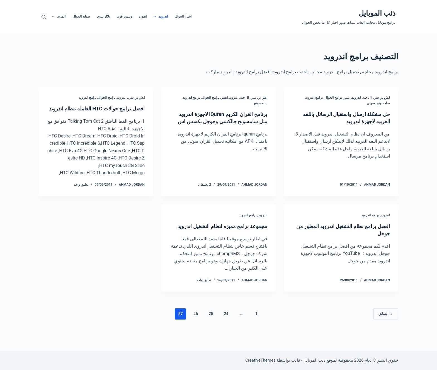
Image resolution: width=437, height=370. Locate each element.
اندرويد (159, 16)
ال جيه (367, 98)
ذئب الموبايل (377, 13)
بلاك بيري (103, 16)
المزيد (57, 16)
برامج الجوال (333, 98)
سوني (371, 103)
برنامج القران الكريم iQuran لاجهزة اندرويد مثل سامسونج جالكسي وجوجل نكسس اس (222, 121)
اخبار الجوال (183, 16)
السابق (385, 328)
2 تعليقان (204, 192)
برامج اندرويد (314, 98)
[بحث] (44, 17)
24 (226, 328)
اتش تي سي (381, 98)
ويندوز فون (124, 16)
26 (195, 328)
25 (211, 328)
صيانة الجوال (81, 16)
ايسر (347, 98)
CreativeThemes (260, 360)
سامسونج (383, 103)
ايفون (143, 16)
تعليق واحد (81, 192)
